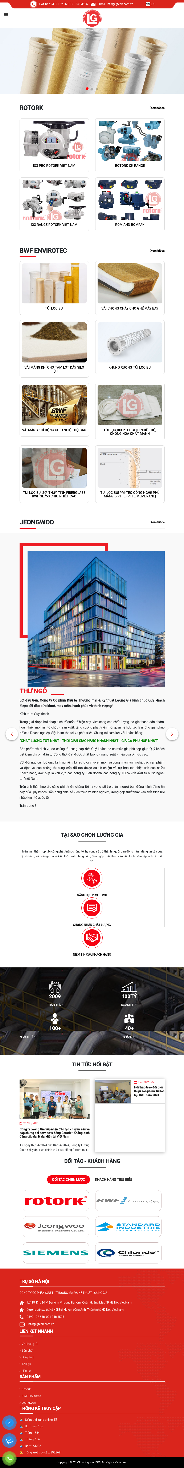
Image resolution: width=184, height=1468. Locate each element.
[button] (11, 734)
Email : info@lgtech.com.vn (112, 4)
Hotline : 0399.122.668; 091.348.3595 (59, 4)
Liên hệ (26, 1370)
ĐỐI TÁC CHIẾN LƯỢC (68, 1180)
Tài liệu (26, 1364)
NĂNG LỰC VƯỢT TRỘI (92, 899)
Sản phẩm (28, 1350)
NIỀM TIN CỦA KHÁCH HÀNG (92, 958)
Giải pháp (28, 1357)
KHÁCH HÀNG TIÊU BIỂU (113, 1180)
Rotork (26, 1389)
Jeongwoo (29, 1402)
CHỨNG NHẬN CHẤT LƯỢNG (92, 929)
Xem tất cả (157, 108)
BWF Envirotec (31, 1396)
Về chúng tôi (30, 1343)
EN (153, 4)
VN (148, 4)
